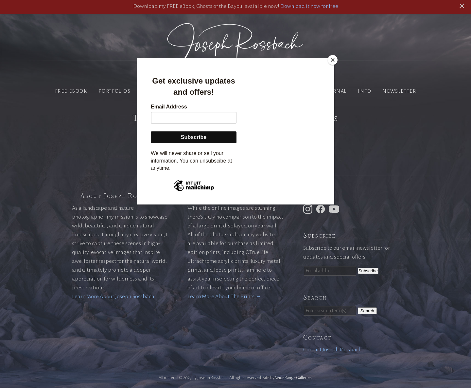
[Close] (333, 60)
